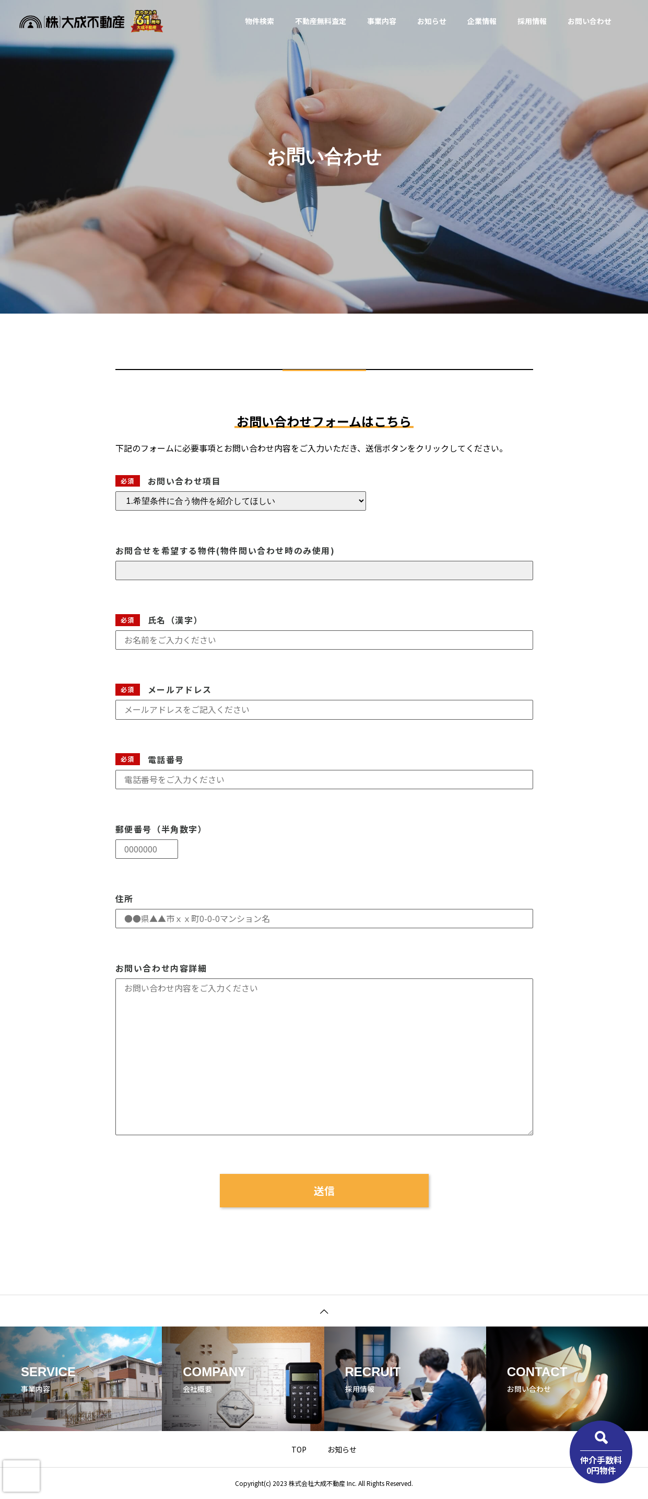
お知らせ (431, 21)
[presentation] (21, 1476)
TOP (299, 1449)
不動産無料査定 (320, 21)
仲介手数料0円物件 (601, 1465)
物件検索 (259, 21)
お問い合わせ (589, 21)
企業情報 (482, 21)
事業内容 (381, 21)
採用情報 (532, 21)
